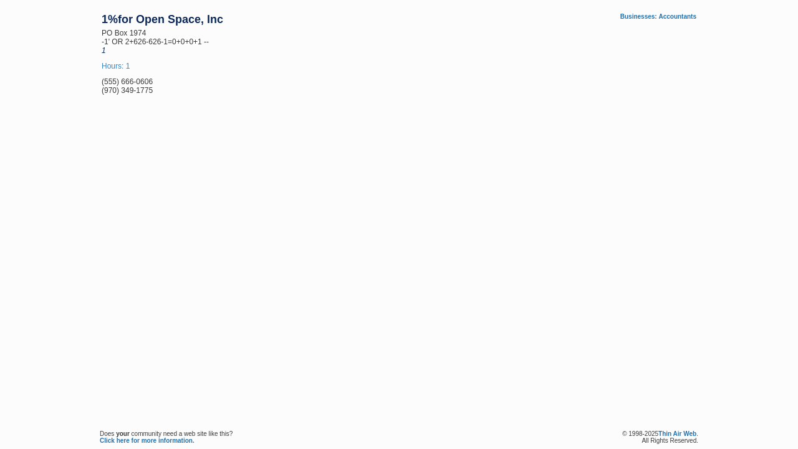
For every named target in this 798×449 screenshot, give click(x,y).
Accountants (677, 16)
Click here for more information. (147, 440)
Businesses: (638, 16)
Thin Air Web (677, 433)
